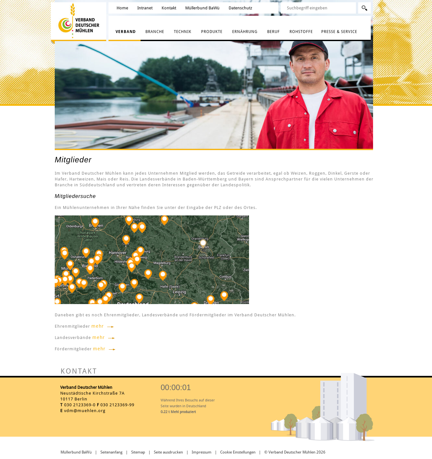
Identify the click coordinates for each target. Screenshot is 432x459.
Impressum (201, 452)
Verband (126, 31)
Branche (154, 31)
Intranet (145, 7)
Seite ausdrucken (168, 452)
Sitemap (138, 452)
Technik (182, 31)
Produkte (211, 31)
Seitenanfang (111, 452)
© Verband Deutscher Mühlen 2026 (294, 452)
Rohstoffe (301, 31)
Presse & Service (339, 31)
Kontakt (169, 7)
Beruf (273, 31)
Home (122, 7)
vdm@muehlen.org (85, 410)
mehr (97, 326)
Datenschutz (240, 7)
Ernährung (244, 31)
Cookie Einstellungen (238, 452)
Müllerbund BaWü (202, 7)
